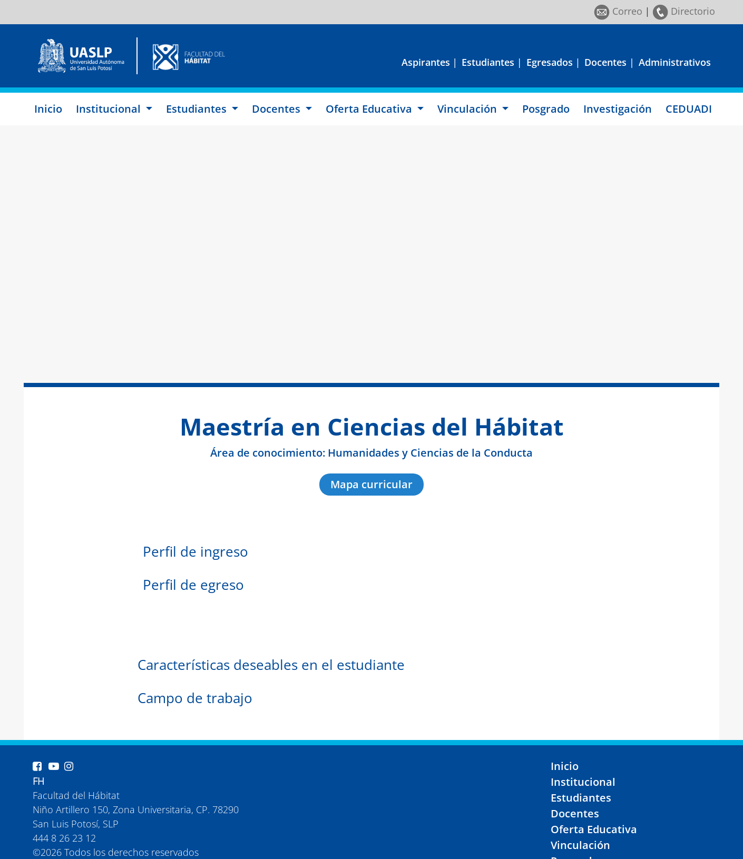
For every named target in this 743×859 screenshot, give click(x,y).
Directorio (683, 11)
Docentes (605, 62)
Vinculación (580, 845)
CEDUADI (689, 109)
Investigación (617, 109)
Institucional (583, 782)
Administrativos (675, 62)
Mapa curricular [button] (371, 484)
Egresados (549, 62)
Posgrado (546, 109)
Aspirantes (426, 62)
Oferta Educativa (594, 829)
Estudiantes (488, 62)
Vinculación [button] (468, 109)
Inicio (48, 109)
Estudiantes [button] (197, 109)
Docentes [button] (277, 109)
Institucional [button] (109, 109)
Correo (618, 11)
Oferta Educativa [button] (370, 109)
